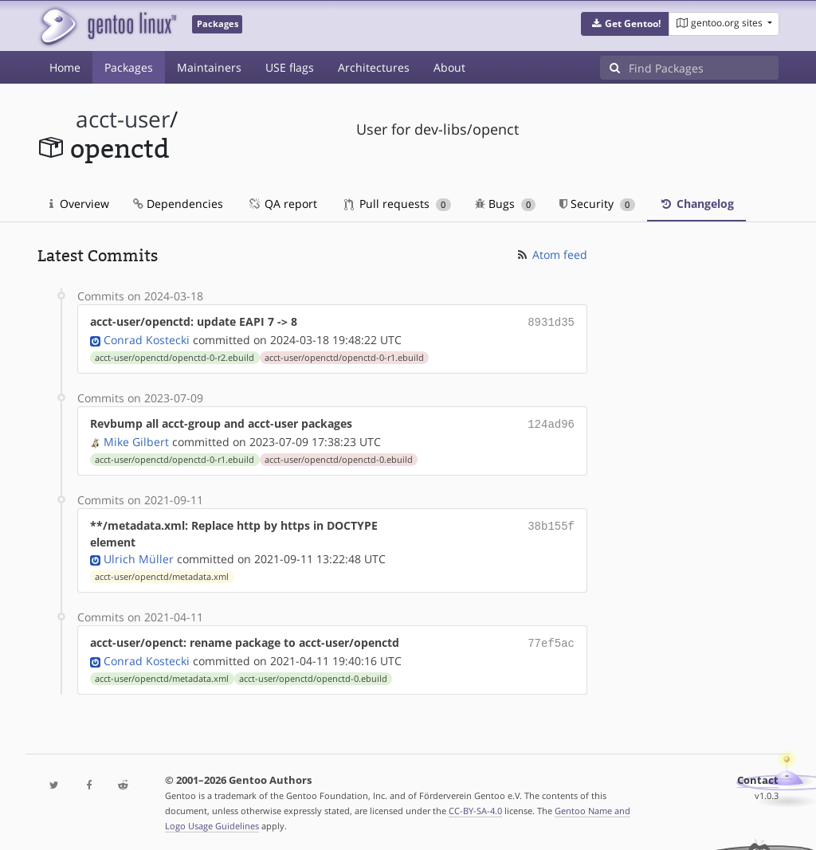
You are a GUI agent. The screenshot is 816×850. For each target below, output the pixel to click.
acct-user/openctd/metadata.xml (162, 573)
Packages (128, 67)
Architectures (374, 67)
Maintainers (209, 67)
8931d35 (551, 321)
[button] (625, 24)
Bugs (505, 203)
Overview (79, 203)
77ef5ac (551, 639)
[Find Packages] (704, 68)
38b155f (551, 522)
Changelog (696, 203)
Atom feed (551, 254)
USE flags (289, 67)
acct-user (123, 119)
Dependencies (178, 203)
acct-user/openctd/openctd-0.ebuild (339, 456)
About (449, 67)
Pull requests (397, 203)
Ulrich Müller (139, 555)
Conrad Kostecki (147, 338)
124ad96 (551, 421)
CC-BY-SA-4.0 (475, 806)
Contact (758, 775)
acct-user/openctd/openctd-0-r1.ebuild (344, 356)
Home (64, 67)
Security (597, 203)
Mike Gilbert (136, 438)
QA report (282, 203)
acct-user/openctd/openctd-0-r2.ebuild (174, 356)
